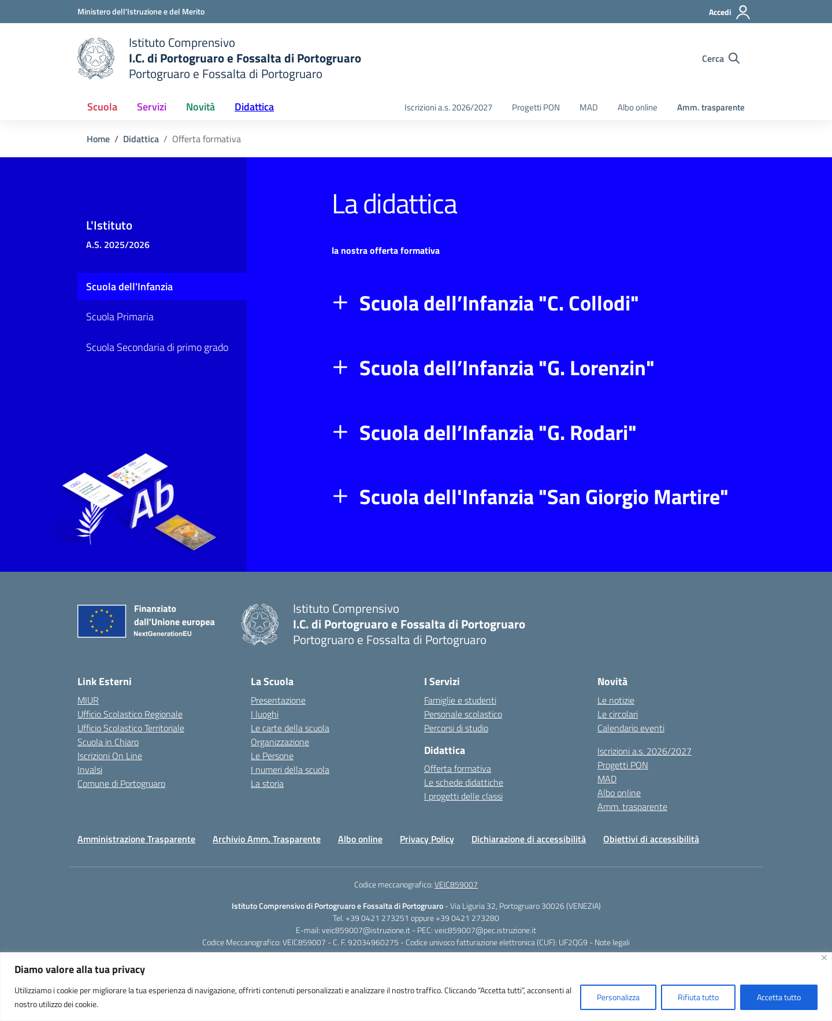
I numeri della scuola (290, 769)
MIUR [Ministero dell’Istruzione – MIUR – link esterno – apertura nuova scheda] (88, 700)
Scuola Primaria (120, 316)
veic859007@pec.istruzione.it (485, 930)
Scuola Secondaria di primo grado (157, 347)
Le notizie (615, 700)
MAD (589, 107)
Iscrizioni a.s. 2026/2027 (448, 107)
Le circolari (617, 714)
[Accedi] (730, 12)
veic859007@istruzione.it (366, 930)
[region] (416, 986)
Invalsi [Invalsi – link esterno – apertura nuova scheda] (89, 769)
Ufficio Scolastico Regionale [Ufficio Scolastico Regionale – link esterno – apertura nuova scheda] (130, 714)
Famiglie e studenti (460, 700)
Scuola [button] (102, 106)
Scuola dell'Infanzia (129, 286)
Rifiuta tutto (698, 997)
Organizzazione (280, 742)
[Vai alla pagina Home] (98, 139)
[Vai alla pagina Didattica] (141, 139)
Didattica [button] (254, 106)
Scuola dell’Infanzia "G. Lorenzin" (507, 367)
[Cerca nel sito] (721, 58)
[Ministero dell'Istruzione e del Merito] (141, 11)
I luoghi (264, 714)
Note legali (612, 942)
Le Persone (272, 756)
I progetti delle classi (463, 796)
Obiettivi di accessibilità (651, 839)
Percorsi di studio (456, 728)
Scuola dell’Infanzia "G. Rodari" (498, 432)
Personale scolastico (463, 714)
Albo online (638, 107)
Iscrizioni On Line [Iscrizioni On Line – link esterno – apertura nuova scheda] (109, 756)
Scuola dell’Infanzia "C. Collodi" (499, 303)
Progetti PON (536, 107)
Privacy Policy (427, 839)
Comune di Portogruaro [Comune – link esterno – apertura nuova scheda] (121, 783)
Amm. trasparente (711, 107)
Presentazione (278, 700)
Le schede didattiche (463, 782)
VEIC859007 (456, 884)
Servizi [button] (151, 106)
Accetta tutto (779, 997)
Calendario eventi (630, 728)
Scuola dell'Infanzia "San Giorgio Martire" (544, 496)
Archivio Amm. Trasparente (267, 839)
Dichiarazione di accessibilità (528, 839)
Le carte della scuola (290, 728)
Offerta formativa (457, 768)
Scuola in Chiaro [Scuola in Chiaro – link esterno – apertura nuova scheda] (108, 742)
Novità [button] (200, 106)
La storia (267, 783)
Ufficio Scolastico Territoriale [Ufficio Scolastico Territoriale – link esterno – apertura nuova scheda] (130, 728)
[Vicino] (824, 957)
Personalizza (618, 997)
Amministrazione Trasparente (136, 839)
